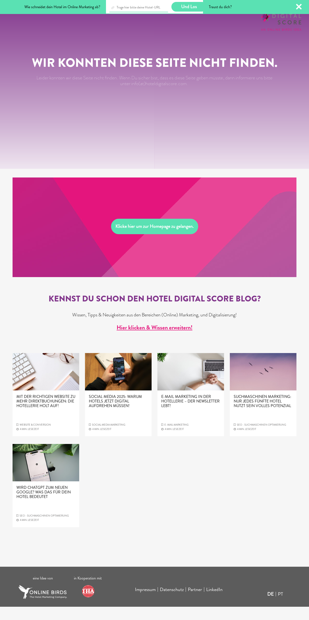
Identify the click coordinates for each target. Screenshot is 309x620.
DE (270, 607)
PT (280, 607)
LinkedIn (214, 602)
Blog (39, 18)
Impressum (145, 602)
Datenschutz (172, 602)
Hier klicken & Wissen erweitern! (154, 341)
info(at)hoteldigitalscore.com (159, 96)
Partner (195, 602)
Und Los (189, 6)
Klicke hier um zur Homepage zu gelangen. (154, 239)
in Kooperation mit (88, 591)
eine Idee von (43, 591)
